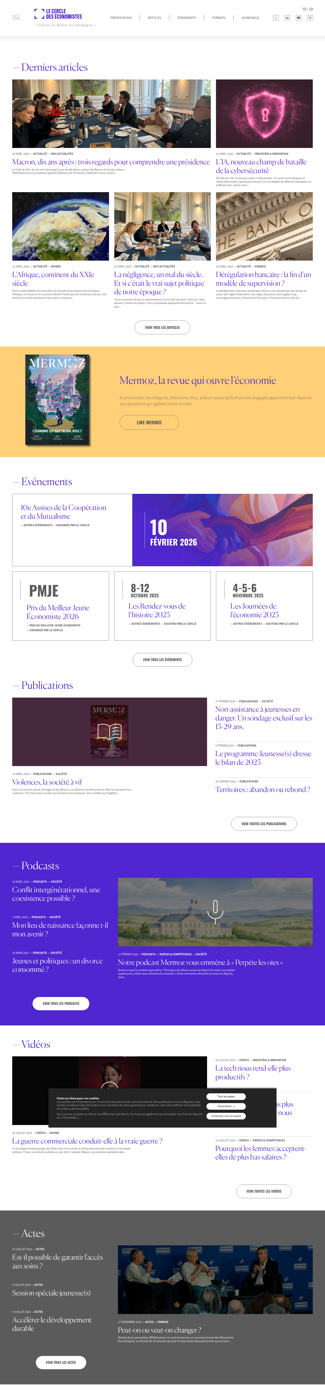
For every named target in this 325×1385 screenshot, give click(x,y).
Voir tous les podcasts (61, 1003)
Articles (154, 18)
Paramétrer (225, 1106)
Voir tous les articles (162, 327)
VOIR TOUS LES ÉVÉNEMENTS (163, 659)
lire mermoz (149, 422)
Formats (218, 18)
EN (311, 9)
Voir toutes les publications (264, 823)
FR (304, 9)
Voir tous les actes (61, 1362)
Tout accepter (226, 1096)
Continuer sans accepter (226, 1116)
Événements (186, 18)
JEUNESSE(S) (250, 18)
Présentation (121, 18)
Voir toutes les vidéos (264, 1191)
